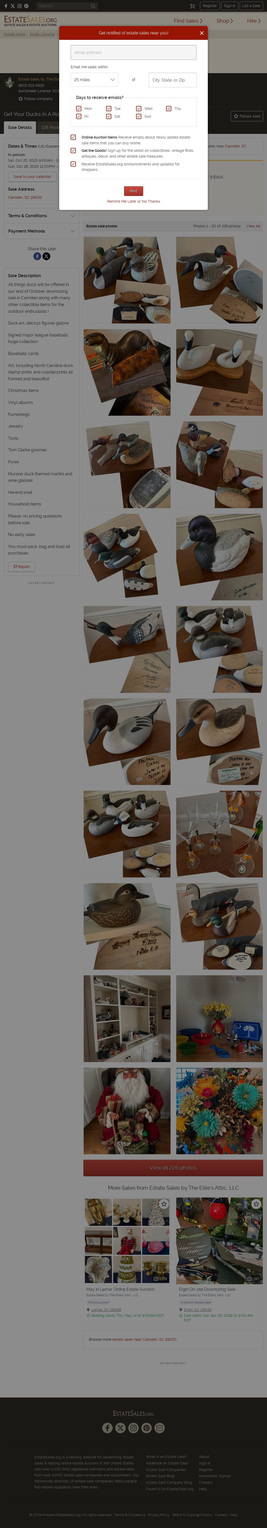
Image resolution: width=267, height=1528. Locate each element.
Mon (88, 109)
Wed (148, 109)
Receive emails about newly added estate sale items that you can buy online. (136, 140)
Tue (117, 109)
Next (134, 191)
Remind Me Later (121, 201)
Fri (86, 116)
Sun (147, 116)
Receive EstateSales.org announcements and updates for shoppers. (131, 167)
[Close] (202, 33)
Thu (177, 109)
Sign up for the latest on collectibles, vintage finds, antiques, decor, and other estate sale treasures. (138, 153)
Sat (117, 116)
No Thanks (151, 201)
